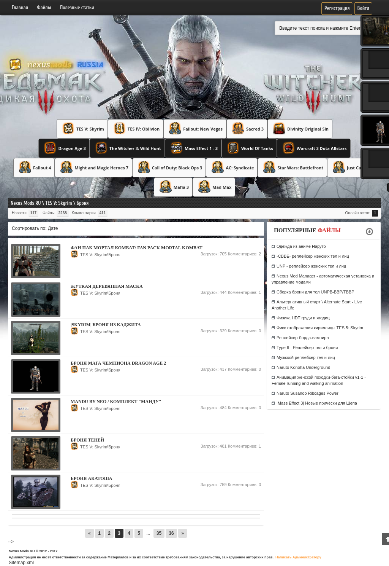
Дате (53, 228)
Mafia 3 (173, 187)
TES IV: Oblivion (136, 128)
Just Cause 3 (351, 167)
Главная (20, 7)
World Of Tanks (249, 148)
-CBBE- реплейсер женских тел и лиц (313, 256)
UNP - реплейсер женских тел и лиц (311, 266)
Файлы (44, 7)
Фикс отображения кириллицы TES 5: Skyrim (320, 327)
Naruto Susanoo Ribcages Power (307, 393)
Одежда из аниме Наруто (301, 246)
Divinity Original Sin (300, 128)
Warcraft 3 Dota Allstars (314, 148)
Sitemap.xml (21, 562)
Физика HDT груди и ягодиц (303, 318)
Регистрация (337, 8)
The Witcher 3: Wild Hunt (127, 148)
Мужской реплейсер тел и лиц (306, 357)
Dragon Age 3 (63, 148)
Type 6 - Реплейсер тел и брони (307, 347)
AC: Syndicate (232, 167)
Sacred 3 (247, 128)
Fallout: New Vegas (195, 128)
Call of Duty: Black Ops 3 (169, 167)
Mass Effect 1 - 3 (193, 148)
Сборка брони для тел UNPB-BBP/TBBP (315, 292)
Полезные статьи (77, 7)
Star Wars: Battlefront (292, 167)
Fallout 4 (34, 167)
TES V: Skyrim (82, 128)
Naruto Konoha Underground (303, 367)
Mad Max (213, 187)
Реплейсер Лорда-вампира (303, 337)
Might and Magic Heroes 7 (93, 167)
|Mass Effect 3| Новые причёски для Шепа (317, 403)
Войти (363, 8)
